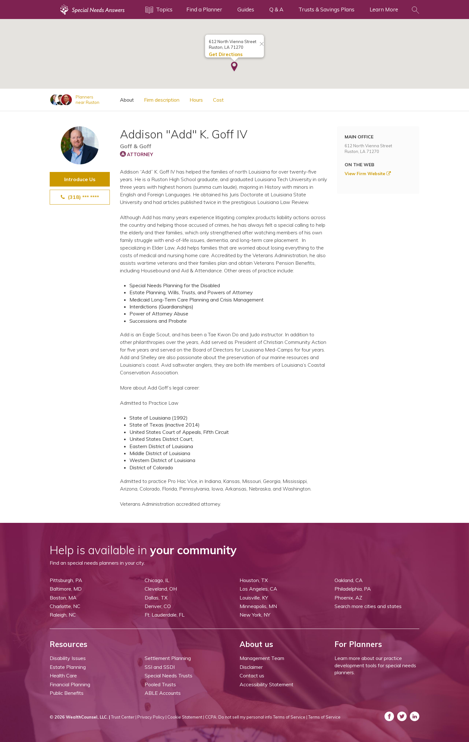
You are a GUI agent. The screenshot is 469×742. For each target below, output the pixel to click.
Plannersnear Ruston (87, 99)
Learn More (384, 9)
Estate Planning (68, 667)
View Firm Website (368, 173)
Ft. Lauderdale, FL (164, 615)
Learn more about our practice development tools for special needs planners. (375, 665)
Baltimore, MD (66, 589)
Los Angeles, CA (258, 589)
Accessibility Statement (266, 684)
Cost (218, 100)
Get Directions (226, 53)
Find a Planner (204, 9)
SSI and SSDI (160, 667)
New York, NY (255, 615)
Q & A (276, 9)
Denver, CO (158, 606)
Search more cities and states (368, 606)
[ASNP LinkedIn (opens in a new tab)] (414, 716)
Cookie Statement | (185, 717)
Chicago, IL (157, 580)
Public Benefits (67, 693)
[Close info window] (262, 43)
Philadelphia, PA (353, 589)
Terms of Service (324, 717)
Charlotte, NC (65, 606)
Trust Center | (123, 717)
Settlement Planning (168, 658)
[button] (234, 66)
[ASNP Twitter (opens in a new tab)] (402, 716)
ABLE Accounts (163, 693)
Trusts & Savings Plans (326, 9)
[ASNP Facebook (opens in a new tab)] (389, 716)
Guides (245, 9)
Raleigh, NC (63, 615)
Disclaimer (251, 667)
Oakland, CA (349, 580)
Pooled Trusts (160, 684)
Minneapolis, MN (258, 606)
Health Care (63, 675)
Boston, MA (63, 597)
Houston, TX (254, 580)
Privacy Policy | (151, 717)
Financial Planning (70, 684)
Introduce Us (80, 179)
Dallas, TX (156, 597)
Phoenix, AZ (348, 597)
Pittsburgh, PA (66, 580)
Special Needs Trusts (168, 675)
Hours (196, 100)
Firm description (161, 100)
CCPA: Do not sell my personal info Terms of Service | (256, 717)
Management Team (262, 658)
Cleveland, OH (161, 589)
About (127, 100)
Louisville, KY (254, 597)
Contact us (252, 675)
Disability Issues (68, 658)
